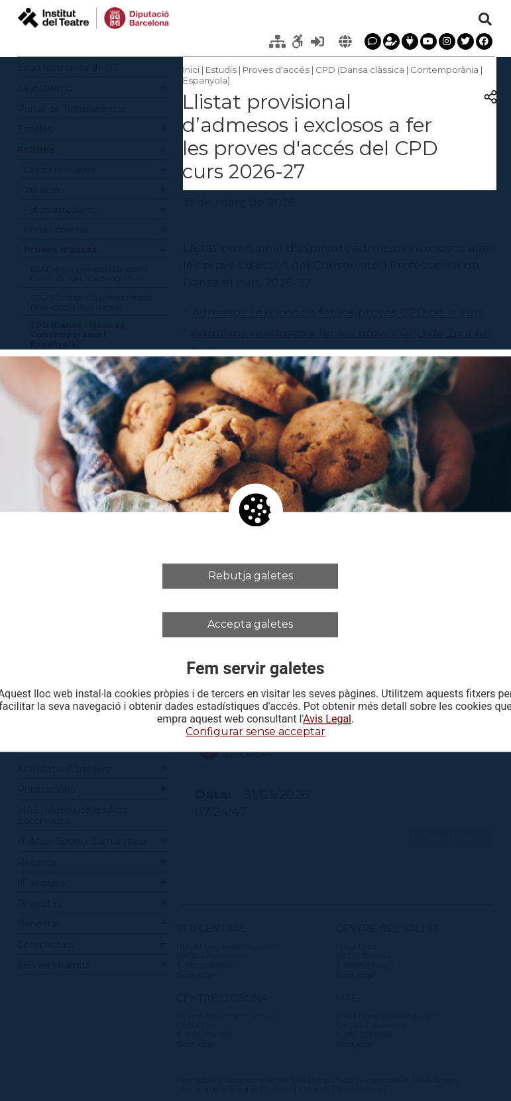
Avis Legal (327, 720)
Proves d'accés (276, 69)
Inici (191, 69)
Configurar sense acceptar (255, 732)
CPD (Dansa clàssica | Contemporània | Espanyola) (333, 75)
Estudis (221, 69)
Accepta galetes (250, 624)
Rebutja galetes (250, 575)
